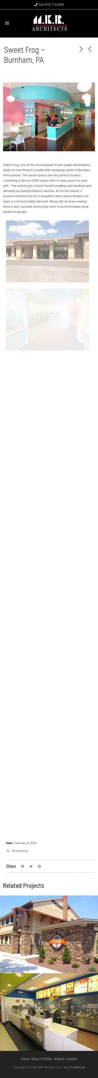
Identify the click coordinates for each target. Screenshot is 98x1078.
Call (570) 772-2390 (49, 4)
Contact (71, 1059)
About (35, 1059)
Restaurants (20, 851)
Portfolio (46, 1059)
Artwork (59, 1059)
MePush (79, 1067)
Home (25, 1059)
